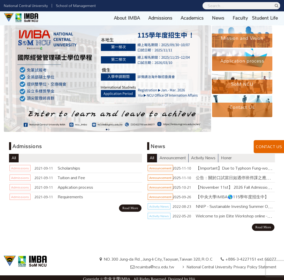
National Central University (26, 5)
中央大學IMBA (117, 276)
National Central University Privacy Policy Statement (229, 264)
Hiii (192, 276)
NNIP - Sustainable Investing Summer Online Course (234, 203)
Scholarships (69, 165)
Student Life (265, 17)
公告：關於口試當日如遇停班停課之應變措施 (234, 174)
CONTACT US (269, 146)
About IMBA (127, 17)
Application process (75, 184)
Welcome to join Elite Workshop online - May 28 (234, 213)
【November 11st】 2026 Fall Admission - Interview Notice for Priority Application (234, 184)
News (218, 17)
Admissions (160, 17)
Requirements (70, 193)
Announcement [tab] (173, 155)
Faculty (240, 17)
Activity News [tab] (205, 155)
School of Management (76, 5)
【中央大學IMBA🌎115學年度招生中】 (232, 193)
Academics (192, 17)
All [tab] (14, 155)
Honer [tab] (228, 155)
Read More (130, 205)
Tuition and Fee (71, 174)
